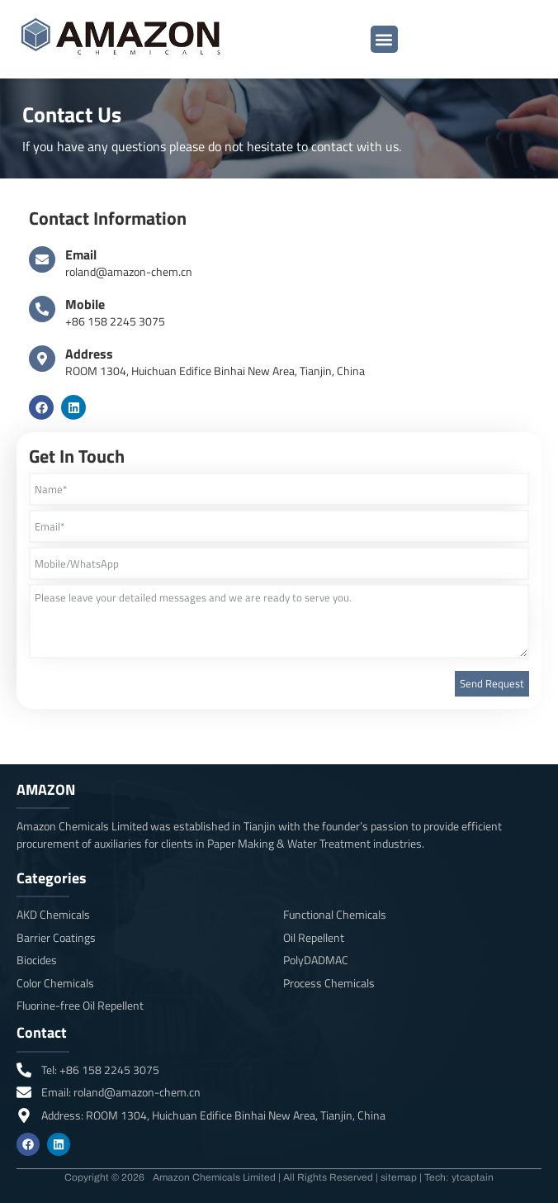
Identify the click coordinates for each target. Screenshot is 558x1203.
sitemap (399, 1177)
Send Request (492, 683)
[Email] (42, 259)
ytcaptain (473, 1177)
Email (81, 254)
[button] (384, 39)
